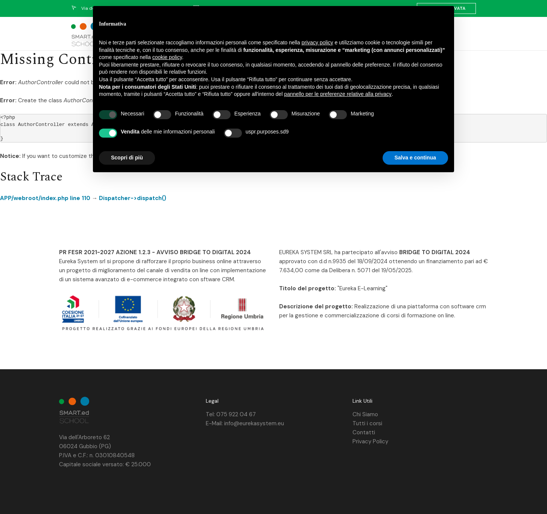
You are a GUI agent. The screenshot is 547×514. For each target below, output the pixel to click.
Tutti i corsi (367, 423)
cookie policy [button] (167, 57)
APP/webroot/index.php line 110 (45, 198)
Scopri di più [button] (127, 158)
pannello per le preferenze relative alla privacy (338, 94)
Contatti (364, 432)
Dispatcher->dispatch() (132, 198)
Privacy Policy (370, 441)
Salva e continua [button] (415, 158)
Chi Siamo (365, 414)
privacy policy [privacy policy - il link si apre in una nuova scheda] (317, 42)
